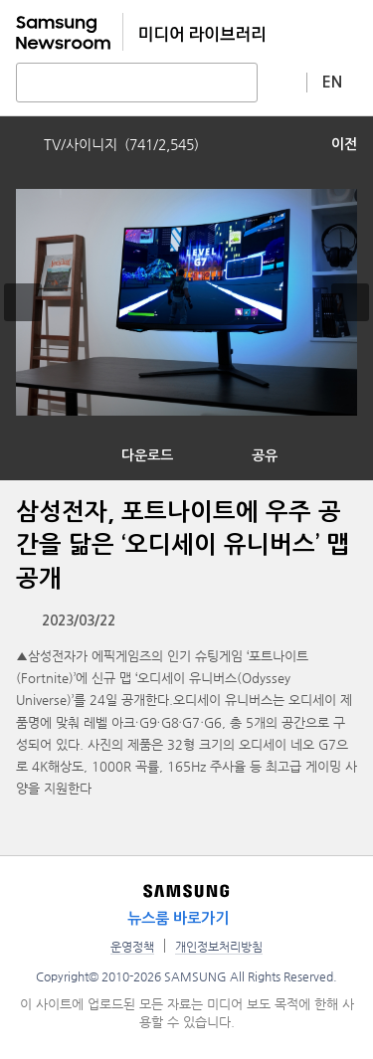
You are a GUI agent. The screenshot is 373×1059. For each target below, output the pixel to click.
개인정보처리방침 (219, 947)
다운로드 (147, 455)
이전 (344, 144)
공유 (265, 455)
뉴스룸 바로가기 (178, 918)
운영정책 (132, 947)
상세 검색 (282, 81)
